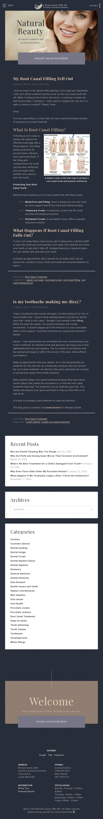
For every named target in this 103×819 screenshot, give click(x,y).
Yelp (50, 755)
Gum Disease (17, 582)
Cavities (15, 539)
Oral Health (16, 603)
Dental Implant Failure (22, 561)
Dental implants (19, 565)
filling (80, 320)
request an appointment (51, 722)
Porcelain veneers (20, 612)
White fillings (17, 642)
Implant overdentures (22, 591)
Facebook (59, 755)
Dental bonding (18, 548)
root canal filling (71, 280)
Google (42, 755)
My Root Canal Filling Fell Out (43, 78)
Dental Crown (18, 556)
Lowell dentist (33, 422)
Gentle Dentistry (19, 578)
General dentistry (20, 573)
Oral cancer (16, 599)
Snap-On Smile (18, 621)
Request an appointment (51, 58)
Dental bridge (18, 552)
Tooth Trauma (18, 629)
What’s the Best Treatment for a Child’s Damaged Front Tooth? (46, 463)
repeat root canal (35, 280)
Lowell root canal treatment (56, 422)
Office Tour (23, 788)
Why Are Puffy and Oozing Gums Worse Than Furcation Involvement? (49, 456)
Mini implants (17, 595)
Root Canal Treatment (36, 277)
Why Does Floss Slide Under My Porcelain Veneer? (39, 471)
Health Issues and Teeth (24, 586)
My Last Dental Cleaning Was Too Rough (33, 451)
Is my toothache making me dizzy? (47, 301)
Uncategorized (18, 638)
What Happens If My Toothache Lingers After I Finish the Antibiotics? (49, 475)
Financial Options (26, 791)
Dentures (15, 569)
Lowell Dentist (52, 407)
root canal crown (53, 280)
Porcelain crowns (20, 608)
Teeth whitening (19, 625)
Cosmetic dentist (20, 543)
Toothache (16, 633)
